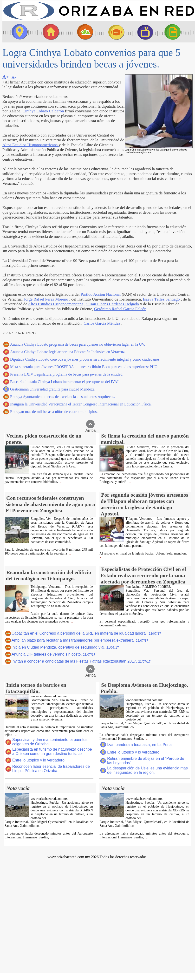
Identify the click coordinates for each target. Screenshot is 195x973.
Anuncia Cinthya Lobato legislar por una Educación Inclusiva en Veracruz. (68, 352)
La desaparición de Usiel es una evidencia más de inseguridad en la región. (147, 770)
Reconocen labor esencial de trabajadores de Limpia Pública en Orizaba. (51, 768)
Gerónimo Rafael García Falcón (120, 309)
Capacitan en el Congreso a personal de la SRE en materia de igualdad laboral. (86, 633)
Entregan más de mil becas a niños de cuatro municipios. (54, 412)
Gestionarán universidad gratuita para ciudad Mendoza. (53, 389)
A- (14, 77)
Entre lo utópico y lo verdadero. (38, 760)
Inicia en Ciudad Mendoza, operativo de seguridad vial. (65, 647)
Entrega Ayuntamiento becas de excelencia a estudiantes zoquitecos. (62, 397)
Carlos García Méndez (102, 323)
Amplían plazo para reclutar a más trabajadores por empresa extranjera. (80, 640)
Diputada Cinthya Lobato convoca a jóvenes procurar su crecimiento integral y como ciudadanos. (85, 359)
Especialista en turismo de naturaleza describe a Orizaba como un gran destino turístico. (52, 751)
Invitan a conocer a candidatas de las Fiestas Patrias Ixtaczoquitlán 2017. (81, 661)
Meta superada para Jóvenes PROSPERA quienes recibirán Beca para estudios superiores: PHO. (84, 367)
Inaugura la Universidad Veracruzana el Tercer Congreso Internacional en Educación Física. (81, 404)
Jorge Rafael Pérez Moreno (46, 299)
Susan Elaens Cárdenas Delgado (112, 304)
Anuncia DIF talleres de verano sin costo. (53, 654)
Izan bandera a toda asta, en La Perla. (140, 745)
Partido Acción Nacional (101, 294)
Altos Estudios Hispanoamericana (30, 145)
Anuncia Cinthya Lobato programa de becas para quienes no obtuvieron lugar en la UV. (77, 344)
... (61, 482)
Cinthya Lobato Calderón (43, 111)
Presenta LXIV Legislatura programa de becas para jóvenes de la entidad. (66, 374)
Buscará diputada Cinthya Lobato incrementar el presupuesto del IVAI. (64, 382)
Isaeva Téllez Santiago (161, 299)
